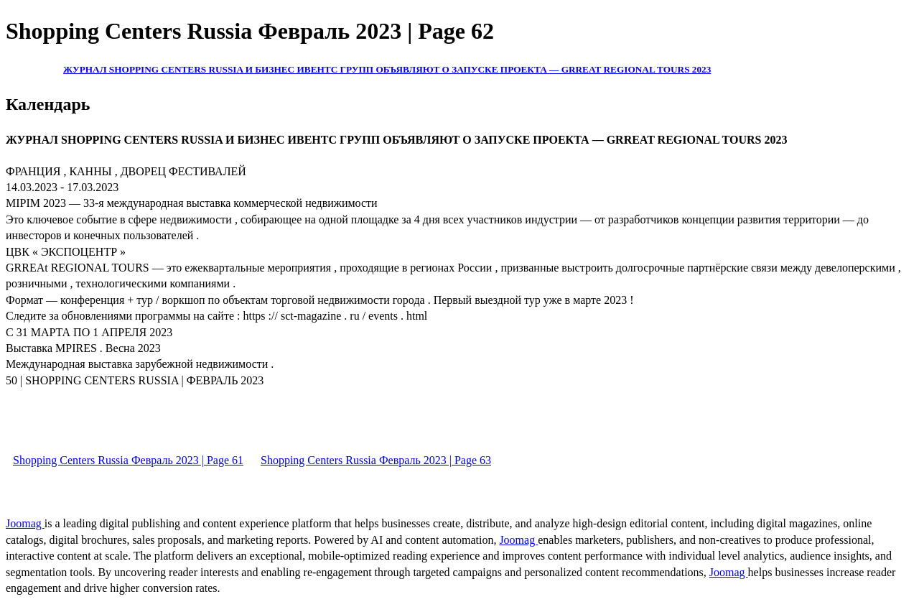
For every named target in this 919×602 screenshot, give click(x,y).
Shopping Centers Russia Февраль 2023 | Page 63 (376, 460)
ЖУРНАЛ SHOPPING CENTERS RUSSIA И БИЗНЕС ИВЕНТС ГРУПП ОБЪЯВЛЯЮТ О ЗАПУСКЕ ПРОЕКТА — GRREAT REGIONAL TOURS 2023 (387, 69)
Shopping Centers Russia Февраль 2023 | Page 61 (128, 460)
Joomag (25, 523)
